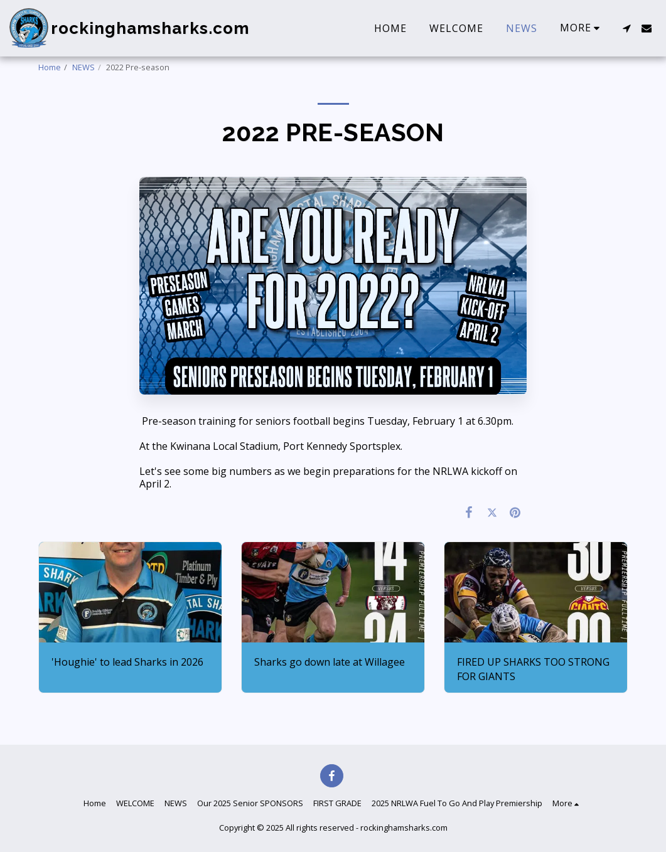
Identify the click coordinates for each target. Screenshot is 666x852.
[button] (626, 28)
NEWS (83, 67)
